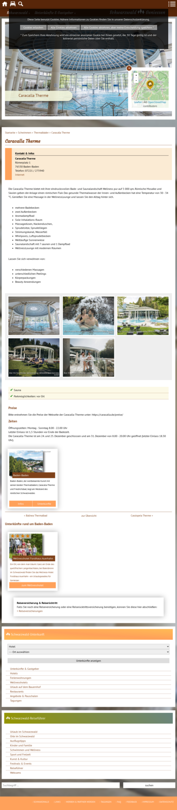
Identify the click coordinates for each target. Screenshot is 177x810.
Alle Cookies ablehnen (64, 27)
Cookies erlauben (33, 27)
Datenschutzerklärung (136, 19)
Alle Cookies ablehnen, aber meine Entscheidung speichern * (119, 27)
